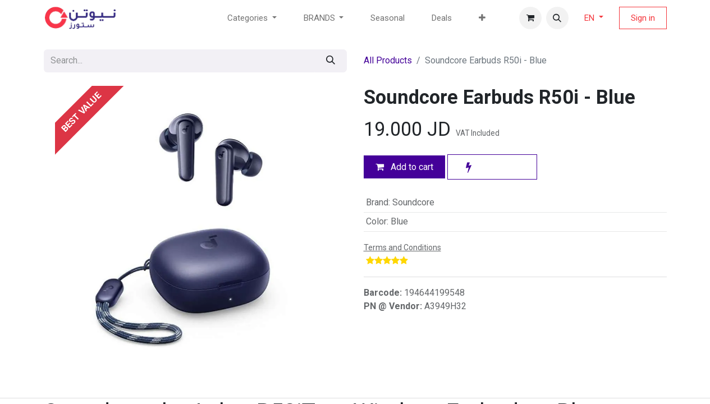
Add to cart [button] (404, 167)
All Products (388, 60)
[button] (557, 18)
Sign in (643, 18)
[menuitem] (387, 18)
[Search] (330, 60)
